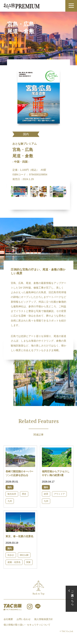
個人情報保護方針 (43, 619)
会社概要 (8, 619)
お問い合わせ (24, 619)
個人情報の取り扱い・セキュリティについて (27, 624)
